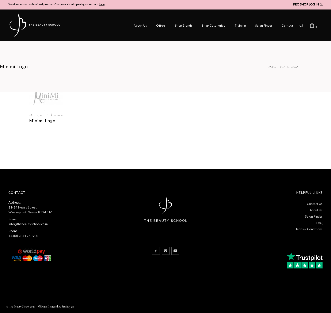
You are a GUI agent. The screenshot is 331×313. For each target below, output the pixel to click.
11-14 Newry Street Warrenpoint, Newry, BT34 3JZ (30, 209)
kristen (55, 115)
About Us (316, 210)
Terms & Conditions (309, 229)
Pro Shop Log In (306, 4)
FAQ (319, 223)
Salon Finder (314, 216)
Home (272, 66)
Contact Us (315, 204)
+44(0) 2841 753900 (23, 236)
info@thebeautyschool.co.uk (28, 224)
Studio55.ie (68, 306)
